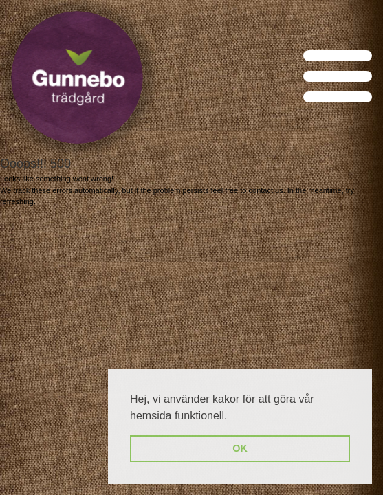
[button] (232, 417)
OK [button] (240, 448)
